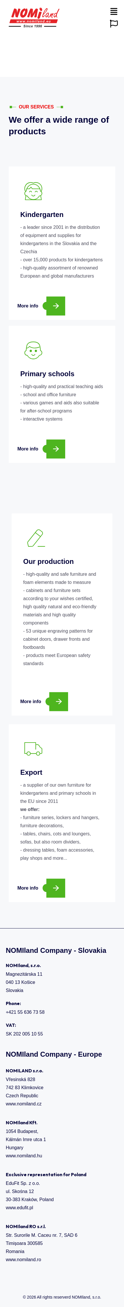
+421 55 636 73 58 (25, 1012)
